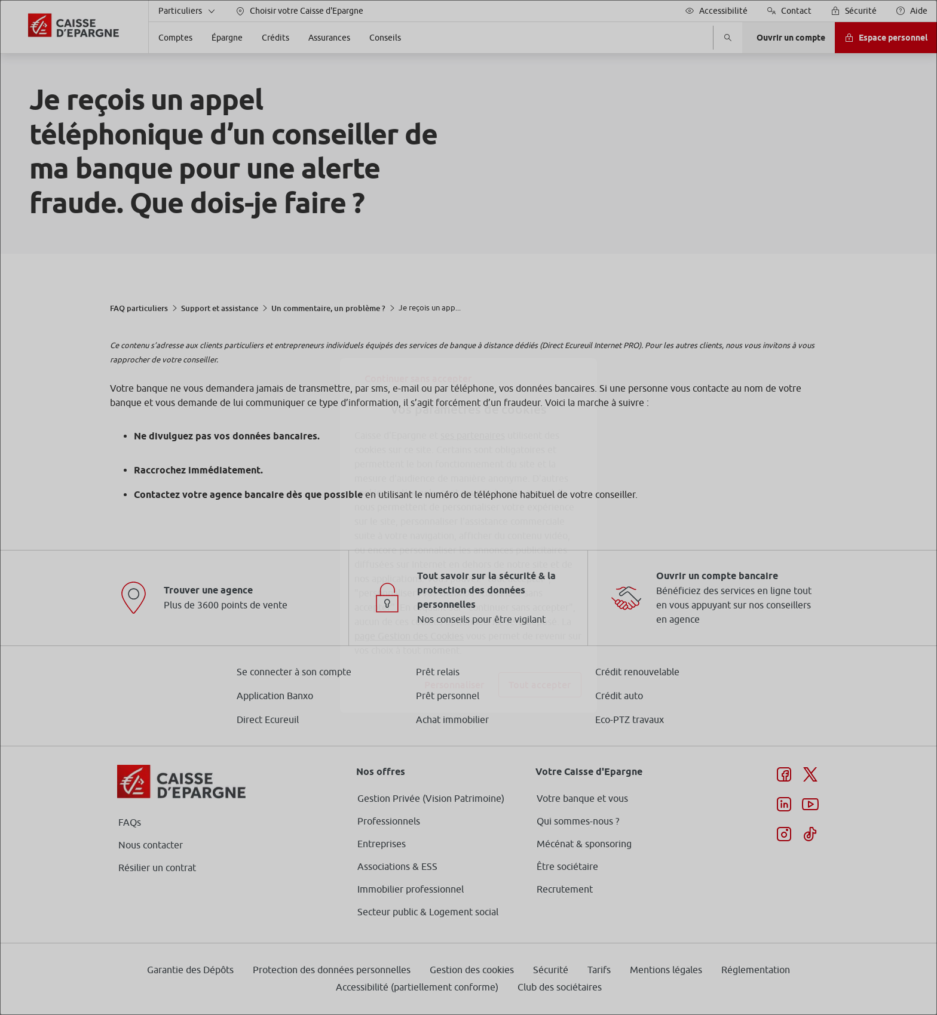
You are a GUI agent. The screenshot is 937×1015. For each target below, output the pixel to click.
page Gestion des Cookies (409, 607)
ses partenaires (472, 407)
